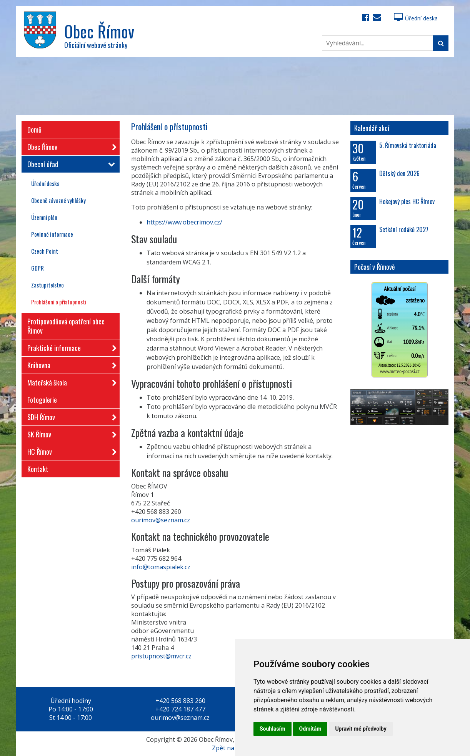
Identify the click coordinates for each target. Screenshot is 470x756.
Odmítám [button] (310, 729)
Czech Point (44, 251)
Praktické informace (69, 346)
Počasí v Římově (374, 267)
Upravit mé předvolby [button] (360, 729)
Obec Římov (69, 145)
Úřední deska (416, 18)
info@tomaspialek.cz (160, 567)
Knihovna (69, 363)
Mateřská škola (69, 381)
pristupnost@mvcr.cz (161, 656)
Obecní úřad (69, 164)
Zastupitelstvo (47, 285)
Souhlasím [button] (272, 729)
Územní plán (44, 217)
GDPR (37, 268)
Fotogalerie (42, 400)
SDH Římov (69, 415)
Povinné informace (52, 234)
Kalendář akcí (371, 128)
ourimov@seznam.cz (160, 520)
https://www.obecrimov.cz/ (184, 222)
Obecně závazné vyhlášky (58, 200)
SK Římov (69, 433)
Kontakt (37, 469)
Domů (34, 130)
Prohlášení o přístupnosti (59, 301)
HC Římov (69, 450)
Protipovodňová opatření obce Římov (66, 326)
